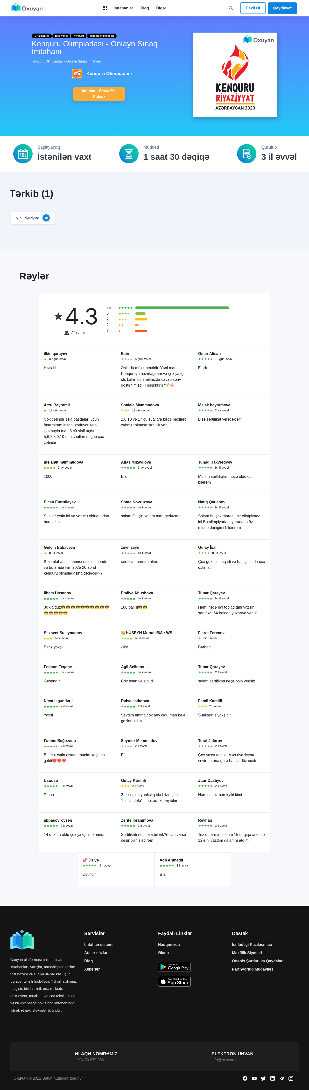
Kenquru (78, 36)
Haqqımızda (169, 945)
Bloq (88, 961)
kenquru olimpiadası (102, 36)
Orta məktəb (42, 36)
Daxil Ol (253, 8)
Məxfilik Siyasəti (247, 953)
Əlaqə (163, 953)
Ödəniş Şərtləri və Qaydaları (258, 961)
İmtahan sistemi (98, 945)
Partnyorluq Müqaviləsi (253, 969)
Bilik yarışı (61, 36)
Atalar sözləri (96, 953)
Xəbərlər (92, 969)
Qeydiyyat (282, 8)
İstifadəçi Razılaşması (252, 945)
